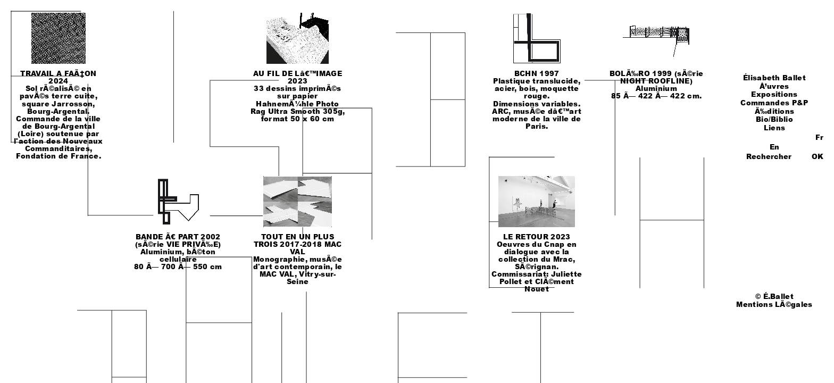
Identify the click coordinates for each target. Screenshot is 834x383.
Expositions (774, 94)
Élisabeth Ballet (774, 77)
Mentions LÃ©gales (774, 304)
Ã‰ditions (775, 111)
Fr (819, 137)
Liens (775, 127)
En (774, 147)
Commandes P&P (774, 102)
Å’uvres (774, 86)
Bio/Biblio (774, 119)
